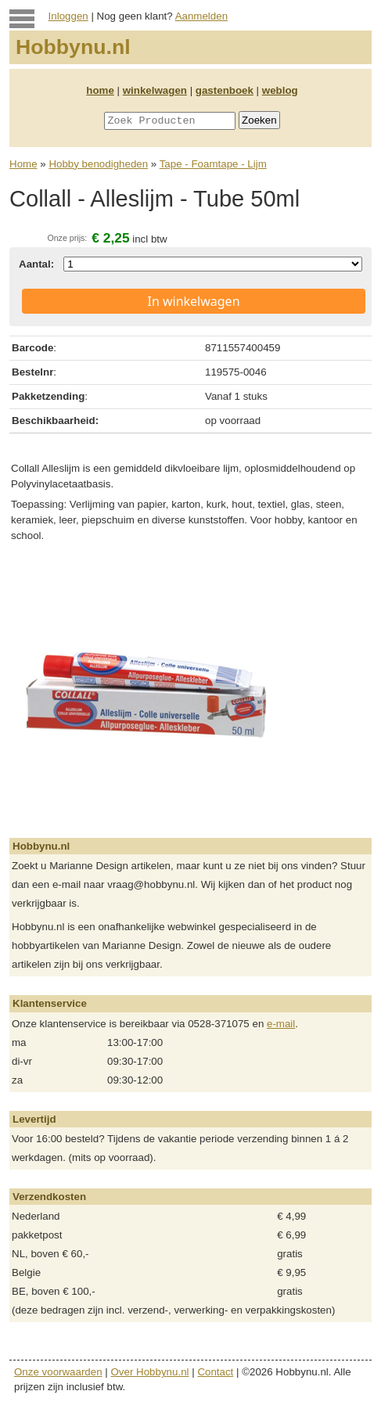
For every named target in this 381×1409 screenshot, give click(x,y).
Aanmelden (201, 16)
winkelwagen (155, 90)
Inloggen (68, 16)
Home (23, 164)
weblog (280, 90)
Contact (215, 1372)
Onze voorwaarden (58, 1372)
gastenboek (224, 90)
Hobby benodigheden (98, 164)
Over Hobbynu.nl (150, 1372)
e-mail (281, 1024)
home (100, 90)
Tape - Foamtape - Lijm (213, 164)
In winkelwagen (193, 301)
